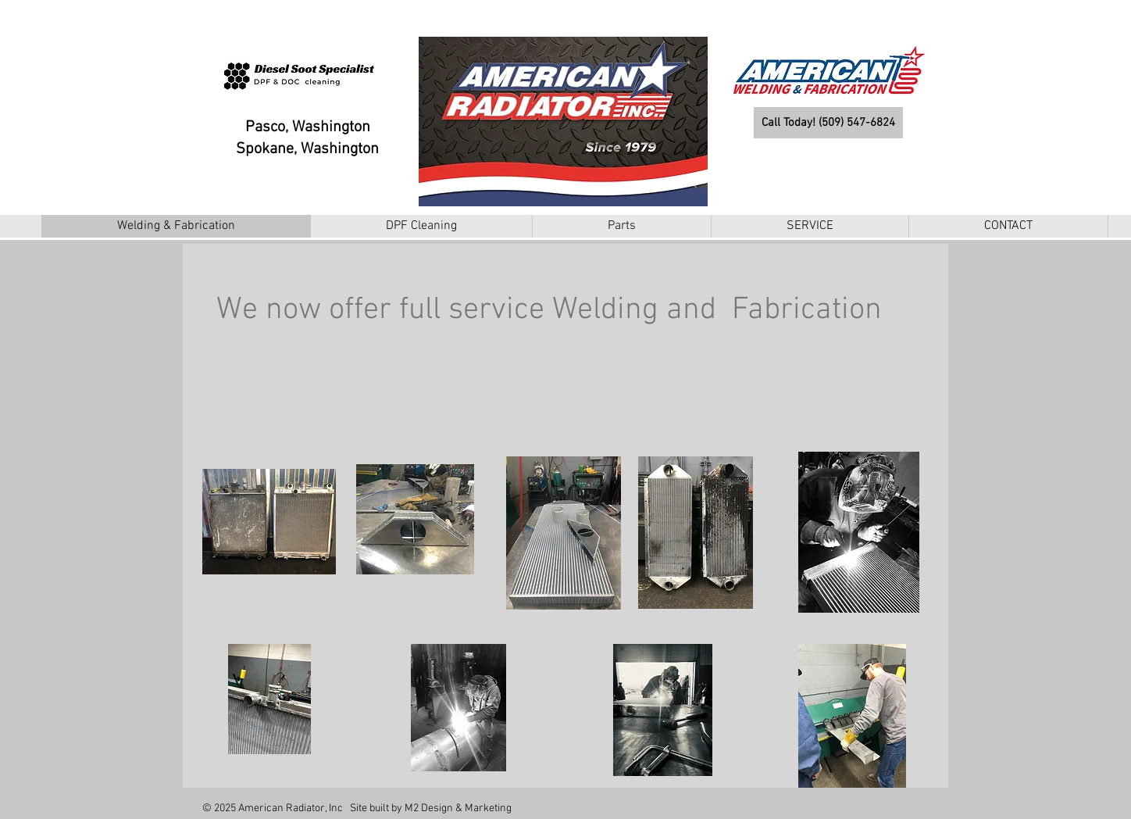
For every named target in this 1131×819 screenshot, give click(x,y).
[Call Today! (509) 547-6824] (828, 122)
